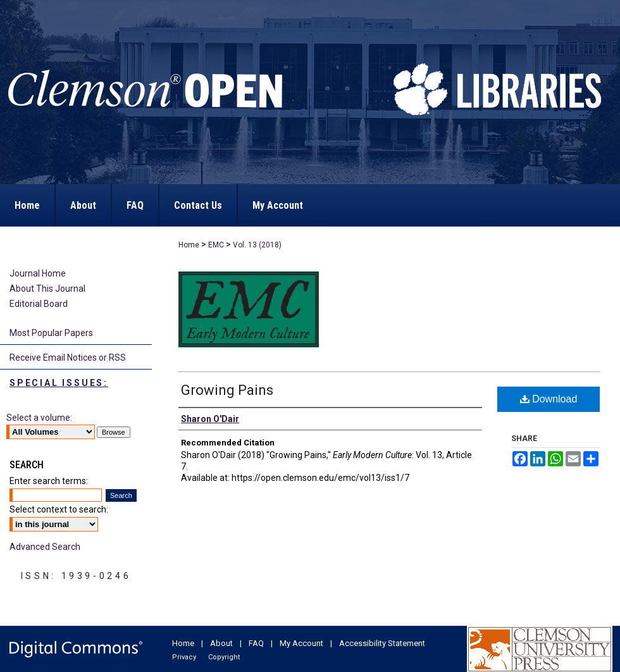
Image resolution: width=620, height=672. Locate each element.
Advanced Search (44, 547)
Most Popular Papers (51, 333)
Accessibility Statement (382, 643)
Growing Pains (227, 390)
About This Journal (47, 288)
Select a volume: (39, 418)
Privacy (185, 657)
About (222, 643)
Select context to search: (58, 509)
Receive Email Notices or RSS (67, 357)
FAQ (257, 643)
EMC (216, 244)
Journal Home (37, 273)
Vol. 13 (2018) (257, 244)
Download (549, 399)
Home (188, 244)
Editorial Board (38, 304)
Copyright (224, 657)
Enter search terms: (48, 481)
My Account (302, 643)
